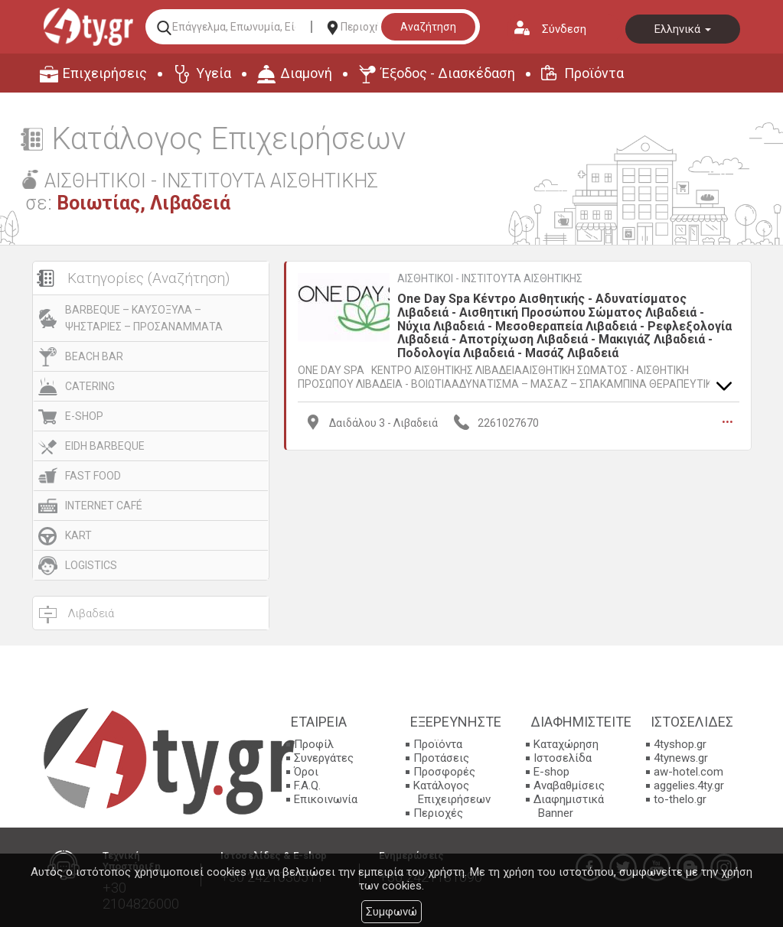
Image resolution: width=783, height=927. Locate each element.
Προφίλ (314, 744)
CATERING (90, 386)
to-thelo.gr (680, 799)
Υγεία (213, 73)
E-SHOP (84, 416)
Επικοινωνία (325, 799)
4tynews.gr (681, 758)
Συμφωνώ (391, 912)
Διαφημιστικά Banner (568, 806)
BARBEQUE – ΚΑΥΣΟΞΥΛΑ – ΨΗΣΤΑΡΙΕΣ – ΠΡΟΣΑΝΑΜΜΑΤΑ (144, 318)
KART (78, 535)
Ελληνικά (682, 29)
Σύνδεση (564, 29)
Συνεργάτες (324, 758)
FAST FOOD (93, 476)
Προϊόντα (594, 73)
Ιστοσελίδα (562, 758)
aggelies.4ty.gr (689, 785)
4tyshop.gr (680, 744)
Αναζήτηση (428, 27)
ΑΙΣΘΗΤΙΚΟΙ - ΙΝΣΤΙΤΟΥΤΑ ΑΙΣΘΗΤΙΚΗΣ (489, 278)
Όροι (306, 772)
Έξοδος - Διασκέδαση (448, 73)
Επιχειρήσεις (105, 73)
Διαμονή (306, 73)
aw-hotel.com (688, 772)
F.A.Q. (307, 785)
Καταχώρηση (566, 744)
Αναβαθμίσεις (569, 785)
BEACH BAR (94, 356)
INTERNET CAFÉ (103, 505)
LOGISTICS (91, 565)
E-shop (551, 772)
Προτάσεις (441, 758)
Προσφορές (444, 772)
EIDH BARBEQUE (105, 446)
